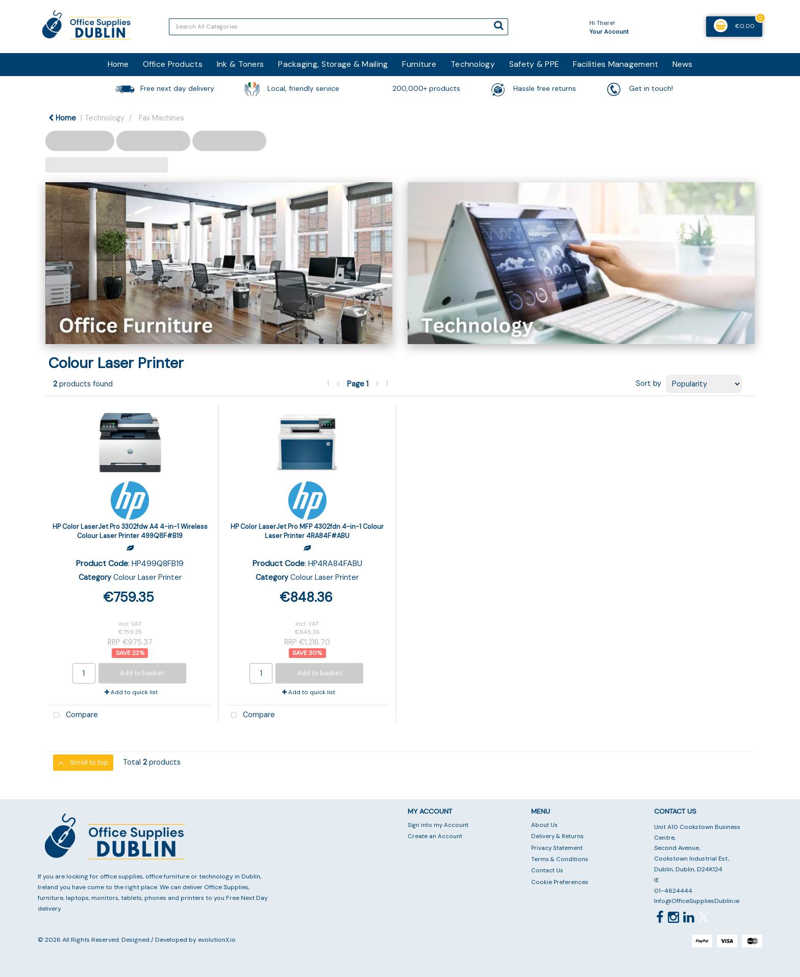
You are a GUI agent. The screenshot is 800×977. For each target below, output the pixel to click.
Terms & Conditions (559, 859)
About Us (544, 825)
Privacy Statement (557, 848)
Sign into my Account (438, 825)
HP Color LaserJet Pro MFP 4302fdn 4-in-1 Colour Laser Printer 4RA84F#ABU (307, 531)
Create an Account (435, 836)
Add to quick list (131, 692)
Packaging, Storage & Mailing (333, 64)
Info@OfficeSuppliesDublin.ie (696, 901)
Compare (73, 715)
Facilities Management (615, 64)
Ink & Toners (240, 64)
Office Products (173, 64)
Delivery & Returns (557, 836)
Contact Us (547, 870)
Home (118, 64)
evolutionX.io (217, 940)
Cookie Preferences (559, 882)
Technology (473, 64)
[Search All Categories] (338, 26)
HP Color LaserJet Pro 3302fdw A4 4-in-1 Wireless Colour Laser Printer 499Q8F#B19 (130, 531)
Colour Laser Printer (147, 577)
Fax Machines (161, 118)
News (682, 64)
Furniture (419, 64)
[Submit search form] (498, 25)
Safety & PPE (534, 64)
